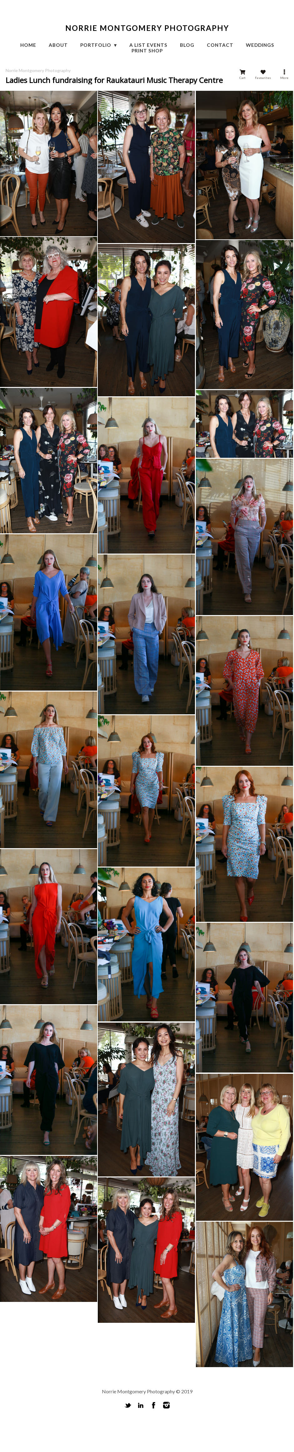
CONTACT (220, 45)
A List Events (148, 45)
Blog (187, 45)
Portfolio (96, 45)
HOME (28, 45)
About (58, 45)
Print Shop (147, 50)
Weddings (260, 45)
